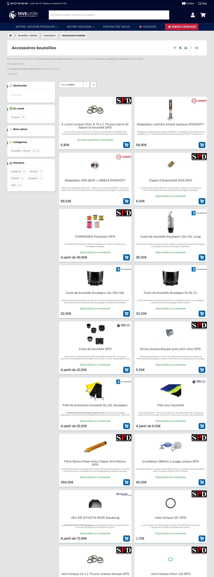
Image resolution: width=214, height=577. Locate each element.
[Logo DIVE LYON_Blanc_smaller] (24, 10)
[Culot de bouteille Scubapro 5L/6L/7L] (170, 278)
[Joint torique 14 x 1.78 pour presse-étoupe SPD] (95, 559)
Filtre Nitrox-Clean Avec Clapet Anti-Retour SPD (95, 463)
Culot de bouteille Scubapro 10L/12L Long (170, 236)
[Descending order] (93, 85)
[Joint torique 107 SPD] (170, 503)
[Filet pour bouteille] (170, 390)
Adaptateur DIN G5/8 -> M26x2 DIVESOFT (95, 180)
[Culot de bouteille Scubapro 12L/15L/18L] (95, 278)
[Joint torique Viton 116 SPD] (170, 559)
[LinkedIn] (186, 48)
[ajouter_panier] (126, 145)
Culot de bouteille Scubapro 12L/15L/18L (95, 292)
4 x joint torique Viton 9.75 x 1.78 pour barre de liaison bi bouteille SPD (95, 126)
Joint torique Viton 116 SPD (171, 573)
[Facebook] (175, 48)
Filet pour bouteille (170, 405)
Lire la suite (12, 74)
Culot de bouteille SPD (95, 349)
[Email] (196, 48)
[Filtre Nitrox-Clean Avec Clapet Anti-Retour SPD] (95, 446)
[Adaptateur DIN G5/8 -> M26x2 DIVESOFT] (95, 165)
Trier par (67, 85)
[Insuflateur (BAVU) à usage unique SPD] (170, 446)
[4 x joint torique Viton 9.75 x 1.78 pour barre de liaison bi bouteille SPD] (95, 109)
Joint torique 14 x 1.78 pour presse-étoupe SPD (95, 573)
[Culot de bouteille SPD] (95, 334)
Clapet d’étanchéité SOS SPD (170, 180)
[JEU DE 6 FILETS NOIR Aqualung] (95, 503)
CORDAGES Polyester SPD (95, 236)
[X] (180, 48)
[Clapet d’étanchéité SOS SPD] (170, 165)
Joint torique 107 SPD (170, 517)
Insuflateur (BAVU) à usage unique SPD (170, 461)
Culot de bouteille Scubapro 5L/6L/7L (171, 292)
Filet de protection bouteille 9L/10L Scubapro (95, 405)
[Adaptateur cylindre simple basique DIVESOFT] (170, 109)
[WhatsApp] (191, 48)
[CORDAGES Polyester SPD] (95, 222)
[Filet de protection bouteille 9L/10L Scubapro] (95, 390)
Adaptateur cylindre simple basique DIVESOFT (170, 124)
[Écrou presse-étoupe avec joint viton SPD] (170, 334)
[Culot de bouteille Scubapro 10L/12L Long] (170, 222)
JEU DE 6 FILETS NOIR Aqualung (95, 517)
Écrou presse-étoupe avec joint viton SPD (170, 349)
